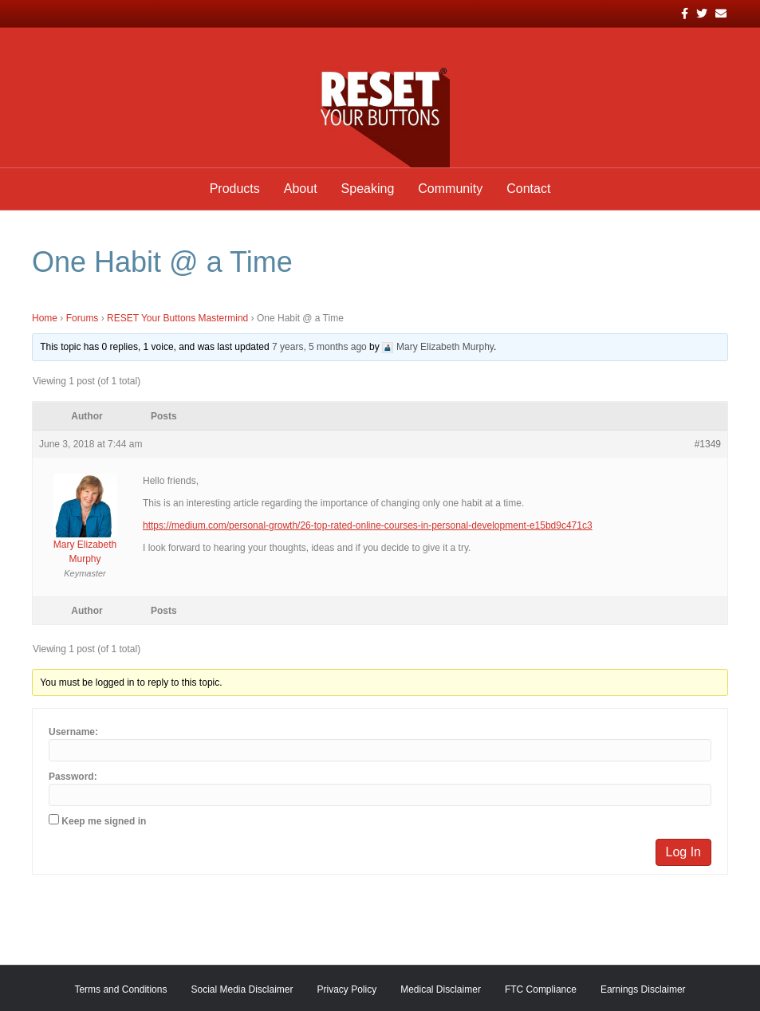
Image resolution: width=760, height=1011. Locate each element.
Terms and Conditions (120, 989)
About (300, 188)
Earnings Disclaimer (643, 989)
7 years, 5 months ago (319, 346)
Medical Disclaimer (440, 989)
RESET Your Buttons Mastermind (177, 318)
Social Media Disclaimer (242, 989)
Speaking (368, 188)
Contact (528, 188)
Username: (73, 732)
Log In (683, 852)
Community (450, 188)
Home (44, 318)
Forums (82, 318)
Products (235, 188)
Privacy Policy (347, 989)
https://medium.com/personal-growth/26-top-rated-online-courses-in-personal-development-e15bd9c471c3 (368, 525)
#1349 (708, 444)
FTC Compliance (541, 989)
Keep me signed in (103, 821)
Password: (73, 776)
